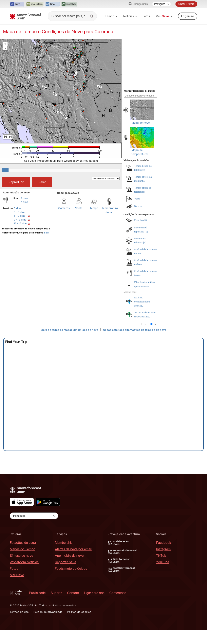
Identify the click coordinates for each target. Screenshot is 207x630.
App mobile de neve (69, 556)
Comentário (117, 593)
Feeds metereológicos (71, 568)
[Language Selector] (161, 4)
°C (146, 324)
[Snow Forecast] (25, 16)
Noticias (130, 16)
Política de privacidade (48, 611)
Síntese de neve (21, 556)
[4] (144, 242)
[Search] (92, 16)
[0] (146, 220)
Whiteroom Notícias (24, 562)
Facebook (163, 543)
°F (155, 324)
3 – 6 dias (19, 212)
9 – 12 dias (20, 219)
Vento (78, 208)
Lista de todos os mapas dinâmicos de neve (69, 329)
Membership (64, 543)
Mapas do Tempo (22, 549)
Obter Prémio (186, 3)
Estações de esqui (23, 543)
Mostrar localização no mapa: (139, 90)
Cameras (64, 208)
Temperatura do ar (108, 210)
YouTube (162, 562)
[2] (142, 305)
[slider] (5, 170)
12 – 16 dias (20, 223)
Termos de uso (19, 611)
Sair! (46, 232)
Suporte (56, 593)
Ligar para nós (94, 593)
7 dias (24, 202)
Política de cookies (79, 611)
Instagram (163, 549)
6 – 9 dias (19, 215)
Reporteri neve (65, 562)
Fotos (146, 16)
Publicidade (37, 593)
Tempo (111, 16)
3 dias (24, 198)
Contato (73, 593)
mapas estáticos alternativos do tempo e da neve (134, 329)
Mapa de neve (141, 122)
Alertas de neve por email (73, 549)
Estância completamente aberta (142, 301)
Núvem (138, 206)
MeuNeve (17, 575)
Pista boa (139, 220)
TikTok (161, 556)
